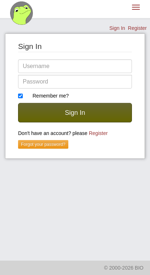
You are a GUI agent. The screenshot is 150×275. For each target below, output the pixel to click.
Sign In (117, 28)
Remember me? (51, 96)
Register (137, 28)
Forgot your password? (43, 144)
